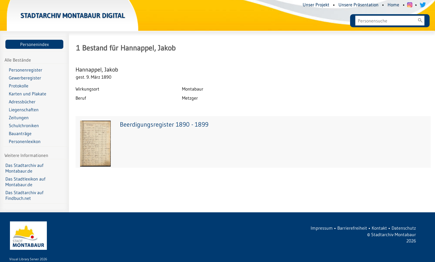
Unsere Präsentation (358, 4)
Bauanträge (20, 133)
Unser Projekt (316, 4)
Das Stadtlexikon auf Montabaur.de (25, 181)
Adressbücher (22, 101)
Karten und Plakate (27, 94)
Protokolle (18, 86)
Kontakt (379, 228)
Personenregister (25, 70)
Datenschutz (404, 228)
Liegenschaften (24, 109)
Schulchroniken (24, 125)
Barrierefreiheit (352, 228)
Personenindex (34, 44)
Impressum (322, 228)
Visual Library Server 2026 (28, 259)
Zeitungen (19, 117)
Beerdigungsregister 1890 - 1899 (164, 124)
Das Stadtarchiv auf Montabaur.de (24, 168)
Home (393, 4)
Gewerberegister (25, 78)
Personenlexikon (25, 141)
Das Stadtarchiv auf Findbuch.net (24, 195)
